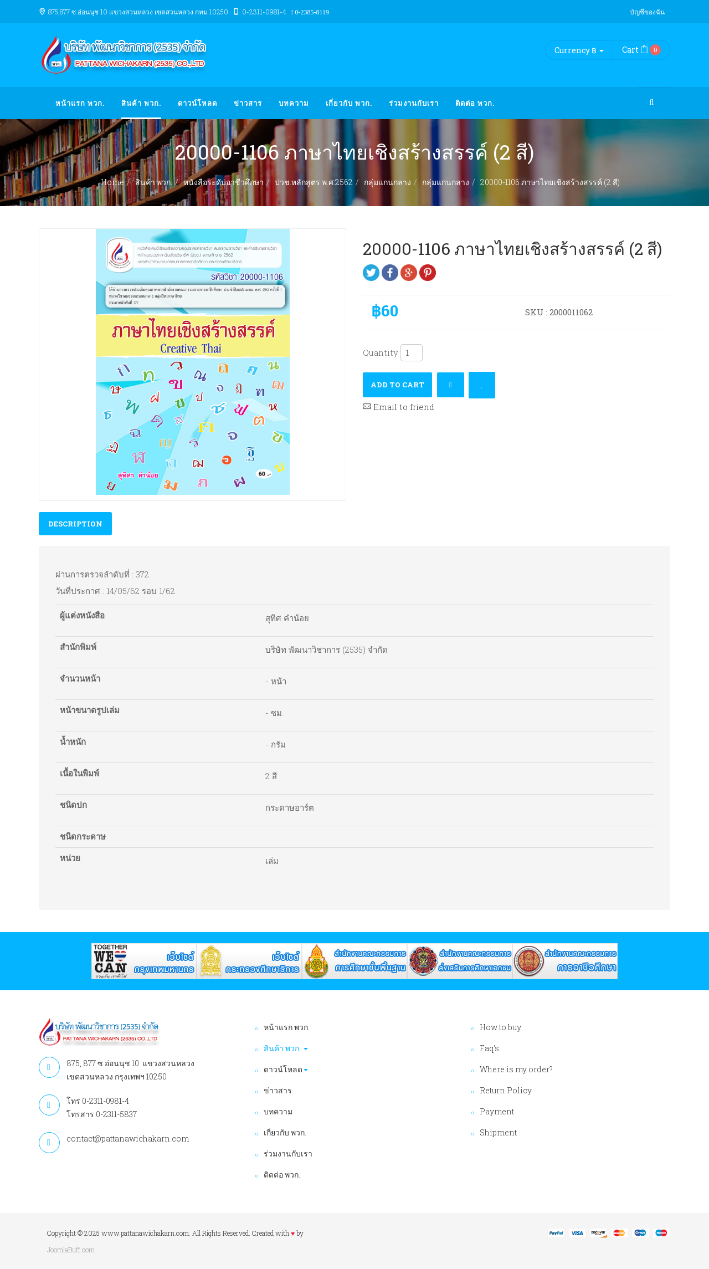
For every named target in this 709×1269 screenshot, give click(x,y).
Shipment (498, 1132)
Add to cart (397, 385)
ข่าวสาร (248, 103)
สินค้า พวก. (141, 103)
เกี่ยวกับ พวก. (349, 103)
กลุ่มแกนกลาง (387, 182)
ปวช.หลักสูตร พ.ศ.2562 (314, 182)
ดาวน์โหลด (197, 103)
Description (75, 524)
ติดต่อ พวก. (475, 103)
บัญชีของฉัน (647, 11)
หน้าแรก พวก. (80, 103)
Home (112, 182)
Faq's (489, 1048)
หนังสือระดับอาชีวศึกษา (223, 182)
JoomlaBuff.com (71, 1249)
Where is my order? (516, 1069)
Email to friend (398, 406)
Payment (497, 1111)
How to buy (500, 1027)
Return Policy (506, 1090)
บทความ (294, 103)
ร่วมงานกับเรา (414, 103)
